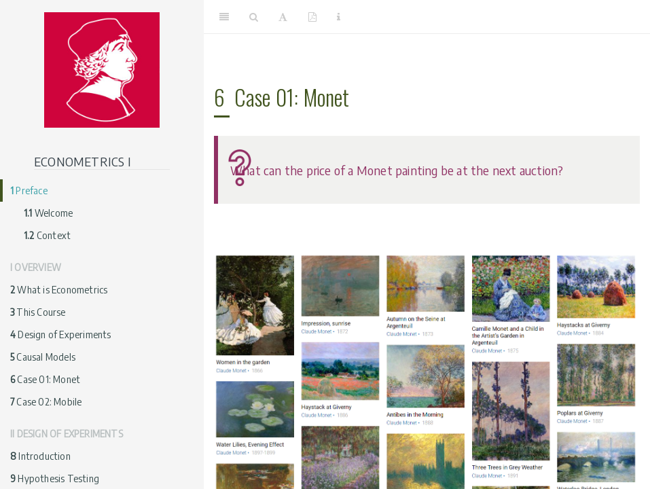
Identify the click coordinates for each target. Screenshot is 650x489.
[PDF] (312, 17)
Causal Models (42, 357)
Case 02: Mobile (46, 402)
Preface (29, 190)
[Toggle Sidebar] (224, 17)
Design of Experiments (60, 334)
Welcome (48, 213)
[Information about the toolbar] (338, 17)
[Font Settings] (282, 17)
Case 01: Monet (45, 379)
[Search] (253, 17)
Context (47, 235)
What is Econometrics (58, 289)
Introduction (40, 456)
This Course (38, 312)
